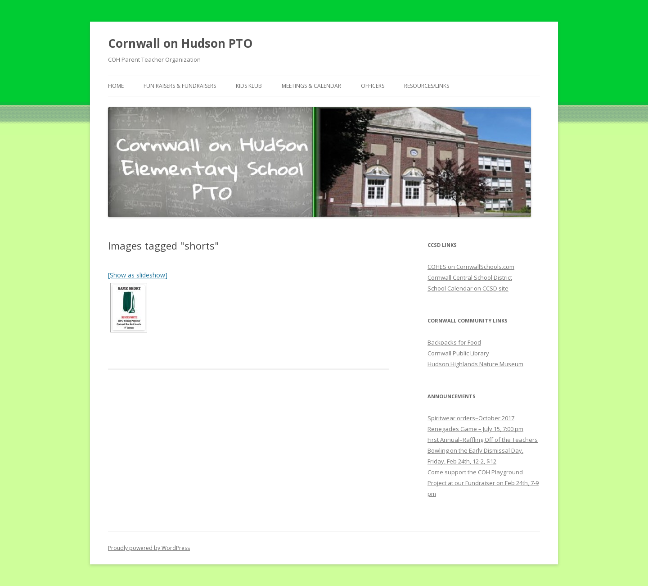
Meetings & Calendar (311, 86)
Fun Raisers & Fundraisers (180, 86)
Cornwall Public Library (458, 353)
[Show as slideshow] (137, 275)
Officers (372, 86)
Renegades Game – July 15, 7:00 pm (475, 429)
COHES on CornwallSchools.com (471, 267)
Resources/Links (426, 86)
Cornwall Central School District (470, 277)
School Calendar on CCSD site (468, 288)
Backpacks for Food (454, 342)
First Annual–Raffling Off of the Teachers (483, 440)
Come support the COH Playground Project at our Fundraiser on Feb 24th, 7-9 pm (483, 483)
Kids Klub (249, 86)
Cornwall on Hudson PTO (180, 43)
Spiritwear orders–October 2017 (471, 418)
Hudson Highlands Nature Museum (475, 364)
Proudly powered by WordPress (149, 548)
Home (116, 86)
